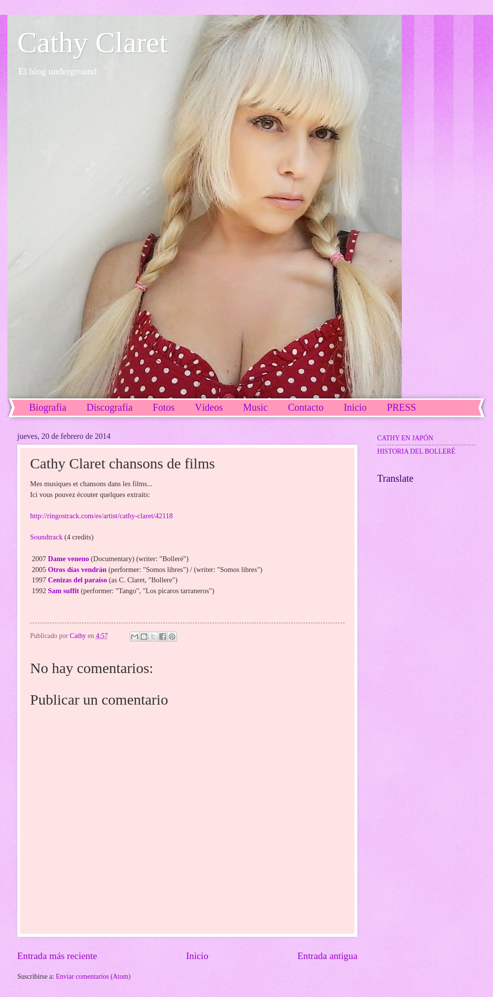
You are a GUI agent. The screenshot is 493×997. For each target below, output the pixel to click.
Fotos (164, 407)
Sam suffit (63, 591)
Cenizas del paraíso (77, 580)
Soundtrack (46, 537)
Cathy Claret (92, 42)
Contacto (305, 407)
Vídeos (209, 407)
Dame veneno (68, 559)
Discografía (110, 407)
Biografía (48, 407)
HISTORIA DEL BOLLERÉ (416, 451)
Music (255, 407)
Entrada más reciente (57, 956)
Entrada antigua (327, 956)
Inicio (197, 956)
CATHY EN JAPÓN (405, 438)
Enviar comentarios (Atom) (93, 976)
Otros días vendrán (77, 569)
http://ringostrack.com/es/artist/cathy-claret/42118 (101, 516)
